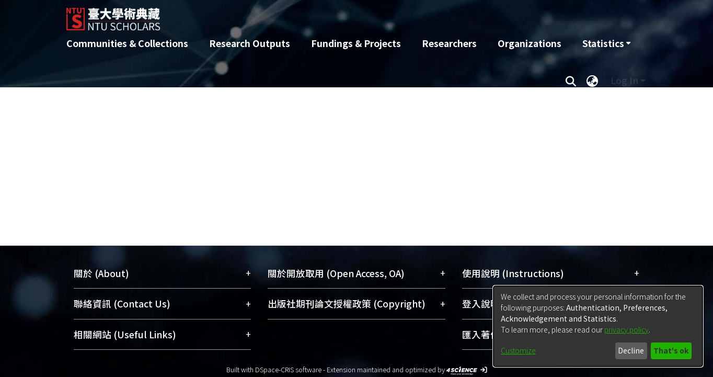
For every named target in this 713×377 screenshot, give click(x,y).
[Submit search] (570, 80)
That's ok (670, 350)
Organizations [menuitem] (529, 43)
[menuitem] (606, 43)
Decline (631, 350)
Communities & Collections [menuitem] (127, 43)
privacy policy (626, 329)
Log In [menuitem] (624, 80)
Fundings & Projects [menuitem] (356, 43)
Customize (518, 350)
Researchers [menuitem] (449, 43)
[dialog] (598, 326)
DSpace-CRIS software (288, 369)
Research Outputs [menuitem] (249, 43)
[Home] (300, 15)
